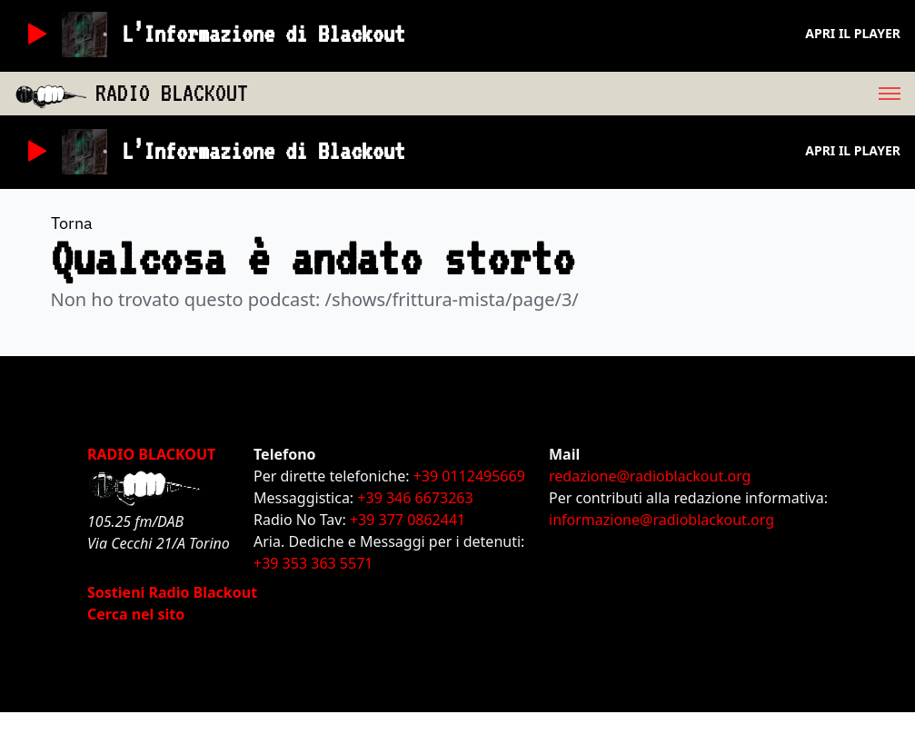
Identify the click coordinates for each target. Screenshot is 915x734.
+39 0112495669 (469, 476)
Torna (72, 223)
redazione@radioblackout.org (650, 476)
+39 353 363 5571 (313, 563)
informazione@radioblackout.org (661, 520)
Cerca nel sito (135, 614)
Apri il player (852, 33)
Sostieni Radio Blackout (172, 592)
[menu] (581, 93)
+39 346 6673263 (414, 498)
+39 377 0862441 (407, 520)
